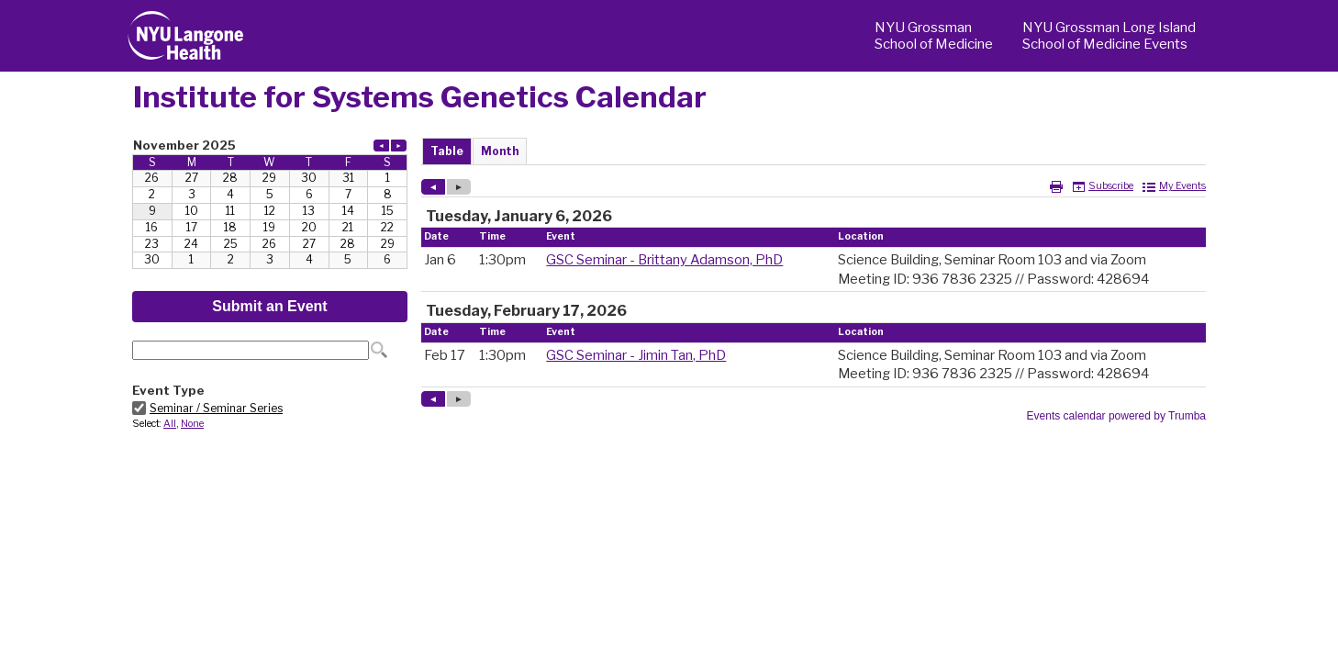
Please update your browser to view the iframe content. (269, 202)
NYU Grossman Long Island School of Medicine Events (1109, 35)
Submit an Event (269, 306)
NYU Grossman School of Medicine (934, 35)
